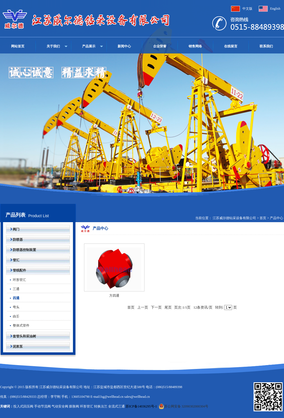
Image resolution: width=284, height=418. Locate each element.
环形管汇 (16, 280)
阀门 (12, 229)
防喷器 (14, 240)
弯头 (13, 307)
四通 (13, 298)
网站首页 (17, 46)
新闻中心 (124, 46)
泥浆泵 (14, 346)
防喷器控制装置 (21, 250)
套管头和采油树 (21, 336)
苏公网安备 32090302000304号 (183, 406)
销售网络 (195, 46)
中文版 (247, 9)
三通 (13, 289)
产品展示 (88, 46)
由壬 (13, 316)
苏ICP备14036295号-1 (141, 406)
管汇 (12, 260)
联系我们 (266, 46)
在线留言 (230, 46)
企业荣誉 (159, 46)
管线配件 (16, 270)
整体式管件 (18, 325)
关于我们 (53, 46)
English (275, 9)
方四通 (114, 296)
